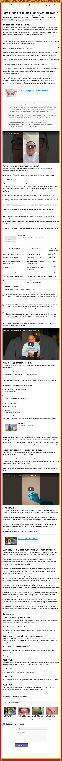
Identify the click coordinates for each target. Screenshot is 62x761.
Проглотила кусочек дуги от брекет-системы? (24, 717)
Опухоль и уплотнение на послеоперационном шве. (37, 718)
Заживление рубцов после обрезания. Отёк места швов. (51, 718)
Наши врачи (23, 5)
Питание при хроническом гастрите (31, 237)
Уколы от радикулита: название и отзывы (33, 91)
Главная (5, 5)
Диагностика (33, 5)
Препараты (49, 5)
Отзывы (56, 5)
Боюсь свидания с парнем (28, 538)
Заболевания (13, 5)
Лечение (41, 5)
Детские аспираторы (25, 425)
